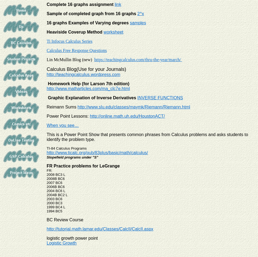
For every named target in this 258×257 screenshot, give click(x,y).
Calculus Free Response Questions (77, 50)
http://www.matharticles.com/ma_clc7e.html (88, 88)
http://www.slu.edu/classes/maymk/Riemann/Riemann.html (134, 107)
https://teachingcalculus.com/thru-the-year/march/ (138, 59)
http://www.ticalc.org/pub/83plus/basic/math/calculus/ (97, 152)
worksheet (113, 32)
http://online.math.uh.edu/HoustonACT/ (127, 116)
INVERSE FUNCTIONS (160, 97)
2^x (140, 13)
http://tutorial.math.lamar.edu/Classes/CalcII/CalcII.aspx (100, 229)
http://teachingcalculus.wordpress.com (83, 74)
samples (138, 23)
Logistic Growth (62, 243)
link (118, 4)
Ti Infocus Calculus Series (70, 41)
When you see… (63, 125)
